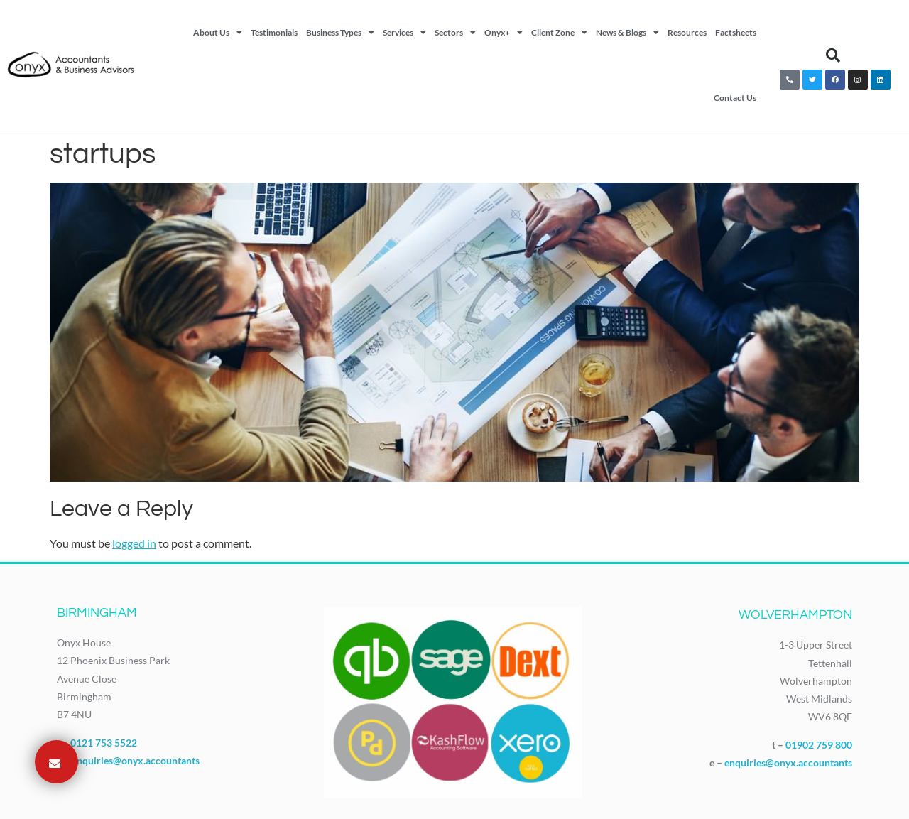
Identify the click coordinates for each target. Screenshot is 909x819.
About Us (217, 32)
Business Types (340, 32)
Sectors (455, 32)
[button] (833, 55)
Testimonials (274, 32)
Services (404, 32)
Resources (687, 32)
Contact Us (735, 97)
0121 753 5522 (103, 743)
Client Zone (559, 32)
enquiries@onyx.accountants (136, 760)
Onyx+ (503, 32)
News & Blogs (627, 32)
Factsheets (735, 32)
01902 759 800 (818, 745)
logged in (134, 543)
